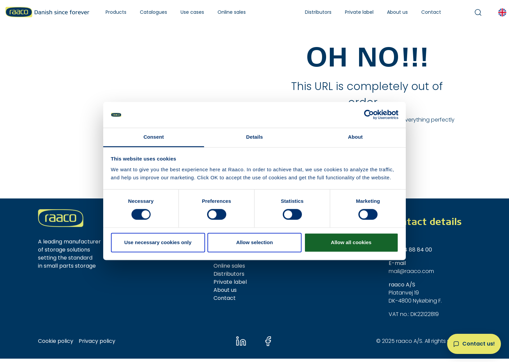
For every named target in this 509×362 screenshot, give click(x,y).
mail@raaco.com (411, 271)
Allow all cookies (351, 242)
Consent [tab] (154, 137)
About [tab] (355, 137)
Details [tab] (254, 137)
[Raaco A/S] (47, 12)
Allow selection (254, 242)
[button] (116, 12)
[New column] (60, 218)
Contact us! (478, 344)
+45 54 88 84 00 (410, 250)
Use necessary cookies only (157, 242)
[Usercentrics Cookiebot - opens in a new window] (369, 115)
